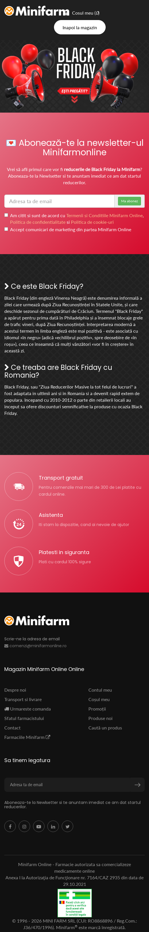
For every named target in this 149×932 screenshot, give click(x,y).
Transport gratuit (61, 477)
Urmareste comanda (27, 708)
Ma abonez (129, 201)
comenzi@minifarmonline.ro (35, 646)
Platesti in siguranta (64, 552)
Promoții (97, 708)
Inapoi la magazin (80, 27)
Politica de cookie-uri (92, 222)
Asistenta (51, 515)
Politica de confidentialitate (37, 222)
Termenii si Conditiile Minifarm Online (104, 215)
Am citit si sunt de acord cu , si (74, 219)
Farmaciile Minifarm (27, 737)
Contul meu (100, 689)
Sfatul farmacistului (24, 718)
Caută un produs (105, 727)
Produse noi (100, 718)
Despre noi (15, 689)
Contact (12, 727)
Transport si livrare (23, 699)
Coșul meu (99, 699)
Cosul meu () (81, 12)
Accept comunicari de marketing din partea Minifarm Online (67, 229)
